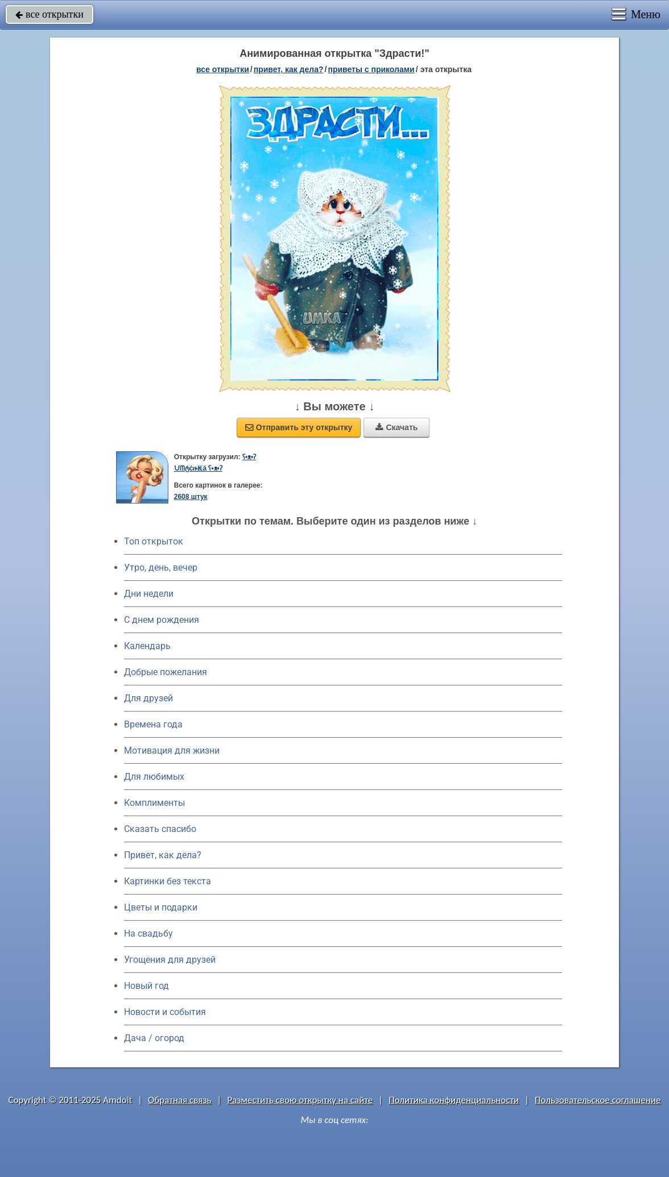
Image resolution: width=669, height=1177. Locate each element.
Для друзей (148, 698)
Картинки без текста (167, 881)
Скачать (396, 427)
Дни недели (149, 593)
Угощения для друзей (170, 959)
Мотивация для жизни (172, 750)
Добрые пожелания (165, 672)
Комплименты (154, 802)
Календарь (147, 646)
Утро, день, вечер (160, 567)
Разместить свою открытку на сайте (300, 1100)
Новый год (146, 985)
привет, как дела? (289, 69)
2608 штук (191, 497)
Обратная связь (180, 1100)
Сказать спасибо (160, 829)
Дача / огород (154, 1038)
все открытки (49, 14)
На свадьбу (148, 933)
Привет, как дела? (162, 855)
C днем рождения (161, 619)
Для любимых (154, 776)
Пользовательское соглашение (597, 1100)
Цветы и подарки (160, 907)
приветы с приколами (371, 69)
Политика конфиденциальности (454, 1100)
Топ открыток (153, 541)
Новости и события (165, 1012)
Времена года (153, 724)
